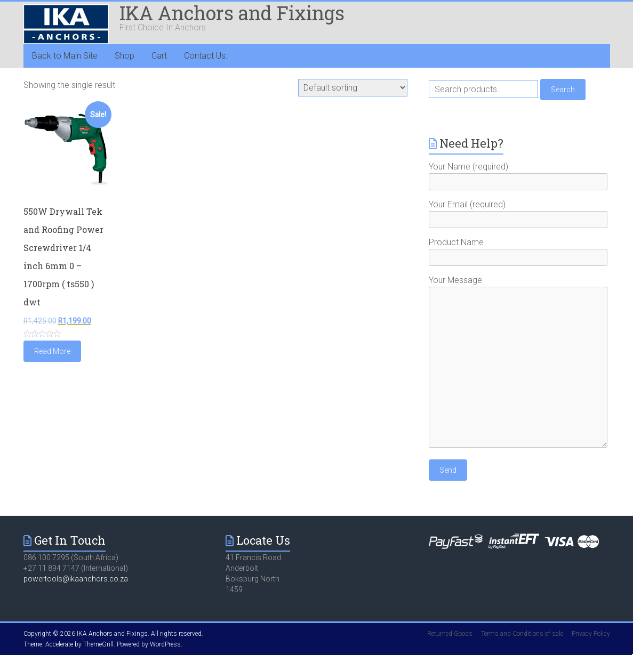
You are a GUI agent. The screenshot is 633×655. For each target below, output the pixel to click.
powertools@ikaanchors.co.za (75, 579)
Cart (159, 56)
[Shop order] (352, 87)
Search (563, 89)
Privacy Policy (591, 633)
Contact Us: (205, 56)
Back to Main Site (65, 56)
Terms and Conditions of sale (522, 633)
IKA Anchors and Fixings (231, 13)
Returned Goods (449, 633)
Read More (52, 351)
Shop (124, 56)
